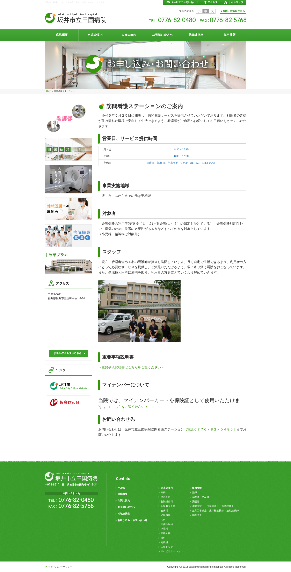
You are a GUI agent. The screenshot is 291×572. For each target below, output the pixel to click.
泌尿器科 (165, 515)
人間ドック (167, 546)
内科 (163, 519)
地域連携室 (124, 513)
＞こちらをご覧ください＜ (128, 406)
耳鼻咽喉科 (167, 524)
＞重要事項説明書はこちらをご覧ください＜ (131, 367)
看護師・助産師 (200, 497)
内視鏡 (164, 542)
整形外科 (165, 497)
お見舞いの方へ (126, 507)
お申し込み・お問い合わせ (132, 520)
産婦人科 (165, 533)
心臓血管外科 (168, 506)
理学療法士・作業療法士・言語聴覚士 (213, 506)
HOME (48, 91)
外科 (163, 492)
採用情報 (197, 488)
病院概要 (123, 493)
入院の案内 (124, 500)
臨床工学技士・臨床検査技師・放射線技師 (215, 510)
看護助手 (197, 515)
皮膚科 (164, 510)
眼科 (163, 537)
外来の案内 (167, 488)
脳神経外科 (167, 501)
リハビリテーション (172, 551)
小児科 (164, 528)
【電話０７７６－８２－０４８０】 (210, 429)
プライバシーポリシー (60, 566)
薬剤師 (195, 501)
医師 (194, 492)
